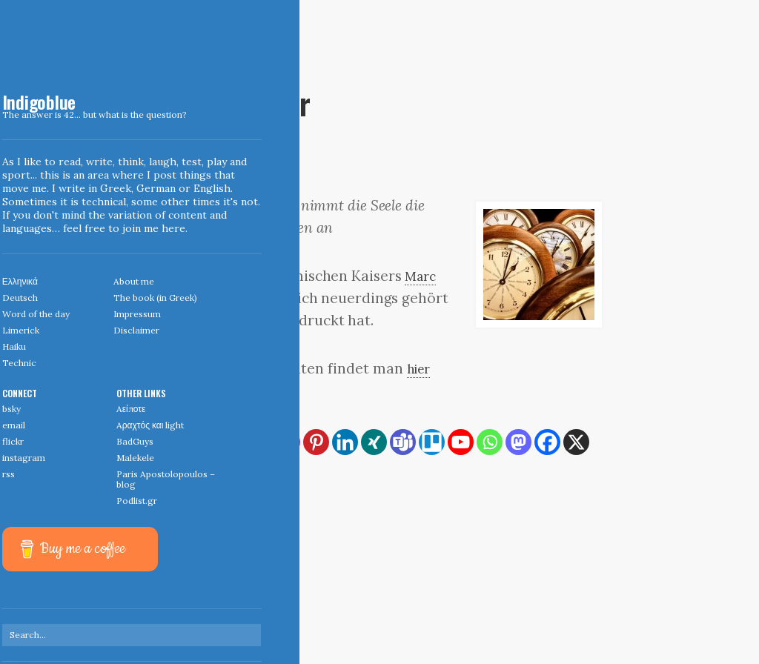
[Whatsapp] (490, 442)
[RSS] (172, 442)
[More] (229, 471)
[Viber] (200, 471)
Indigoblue (10, 104)
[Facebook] (547, 442)
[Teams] (403, 442)
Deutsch (240, 78)
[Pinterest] (316, 442)
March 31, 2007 (186, 78)
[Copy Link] (200, 442)
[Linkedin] (345, 442)
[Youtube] (461, 442)
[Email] (258, 442)
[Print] (229, 442)
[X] (576, 442)
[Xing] (374, 442)
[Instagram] (287, 442)
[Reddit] (172, 471)
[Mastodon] (518, 442)
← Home (172, 566)
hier (421, 368)
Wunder (184, 496)
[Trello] (432, 442)
